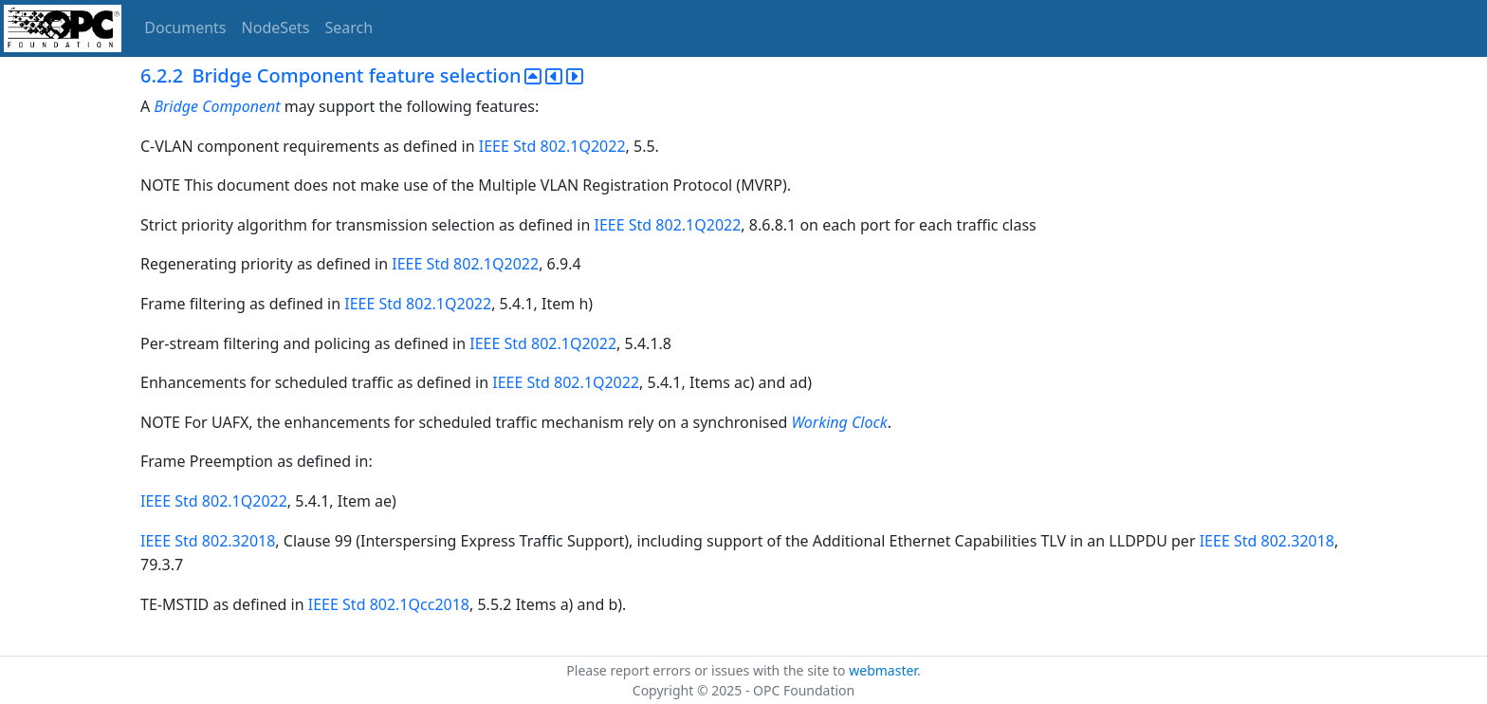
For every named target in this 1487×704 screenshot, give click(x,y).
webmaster (883, 670)
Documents (185, 27)
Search (349, 27)
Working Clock (839, 422)
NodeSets (276, 27)
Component (241, 106)
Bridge (176, 106)
